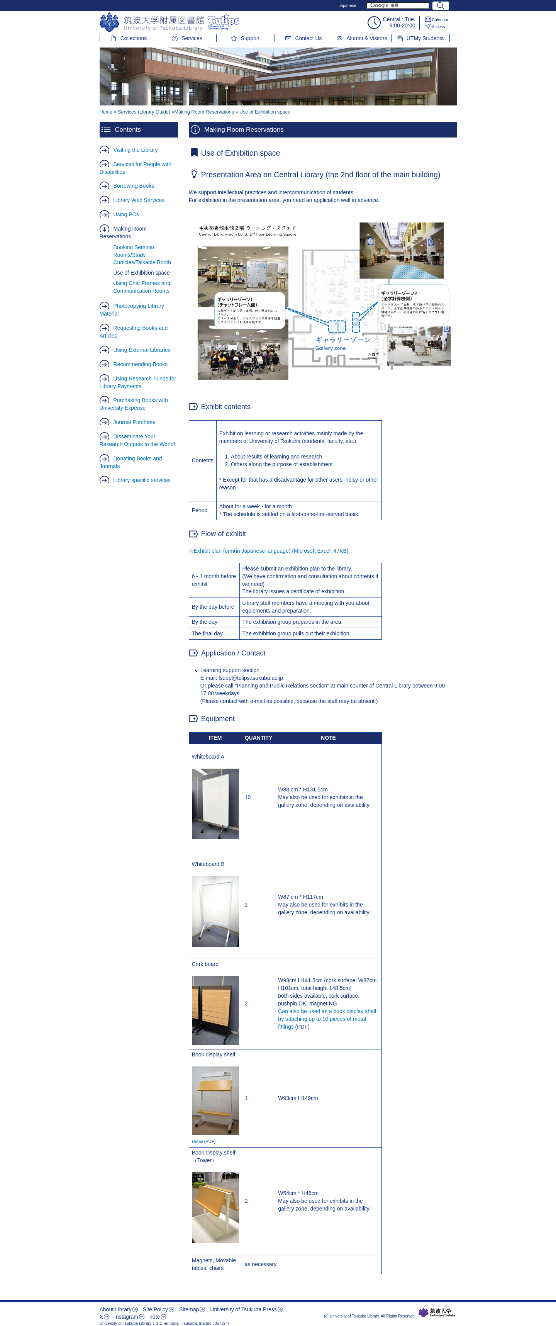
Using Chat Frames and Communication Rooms (142, 287)
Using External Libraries (142, 350)
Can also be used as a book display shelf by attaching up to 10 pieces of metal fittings (327, 1019)
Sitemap (189, 1309)
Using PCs (126, 214)
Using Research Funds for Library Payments (138, 382)
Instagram (126, 1317)
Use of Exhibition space (142, 273)
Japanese (347, 5)
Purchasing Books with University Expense (134, 404)
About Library (116, 1309)
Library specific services (142, 480)
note (154, 1317)
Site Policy (155, 1309)
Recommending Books (141, 364)
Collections (133, 38)
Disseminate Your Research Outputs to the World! (137, 440)
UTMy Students (425, 38)
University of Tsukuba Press (243, 1309)
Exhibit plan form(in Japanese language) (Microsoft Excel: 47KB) (271, 551)
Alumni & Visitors (366, 38)
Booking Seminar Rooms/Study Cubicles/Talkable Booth (142, 254)
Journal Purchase (135, 422)
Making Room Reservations (123, 232)
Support (250, 38)
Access (438, 26)
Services (191, 38)
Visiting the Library (136, 150)
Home (106, 112)
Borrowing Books (134, 186)
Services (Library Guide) (144, 112)
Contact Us (308, 38)
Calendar (440, 19)
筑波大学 (437, 1312)
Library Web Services (139, 200)
